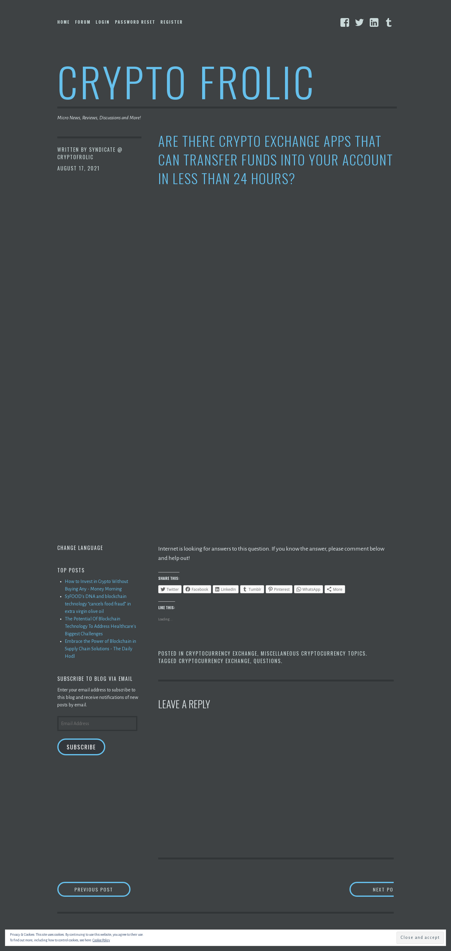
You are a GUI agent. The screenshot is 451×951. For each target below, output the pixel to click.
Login (103, 22)
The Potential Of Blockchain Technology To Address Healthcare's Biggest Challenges (100, 626)
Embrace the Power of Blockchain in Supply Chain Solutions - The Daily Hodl (100, 649)
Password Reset (135, 22)
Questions (267, 661)
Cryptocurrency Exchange (221, 653)
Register (171, 22)
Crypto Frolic (186, 81)
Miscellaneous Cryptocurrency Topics (313, 653)
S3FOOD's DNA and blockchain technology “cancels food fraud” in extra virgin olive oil (98, 604)
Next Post (369, 889)
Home (63, 22)
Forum (83, 22)
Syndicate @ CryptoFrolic (90, 153)
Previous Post (103, 889)
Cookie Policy (101, 940)
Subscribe (81, 747)
